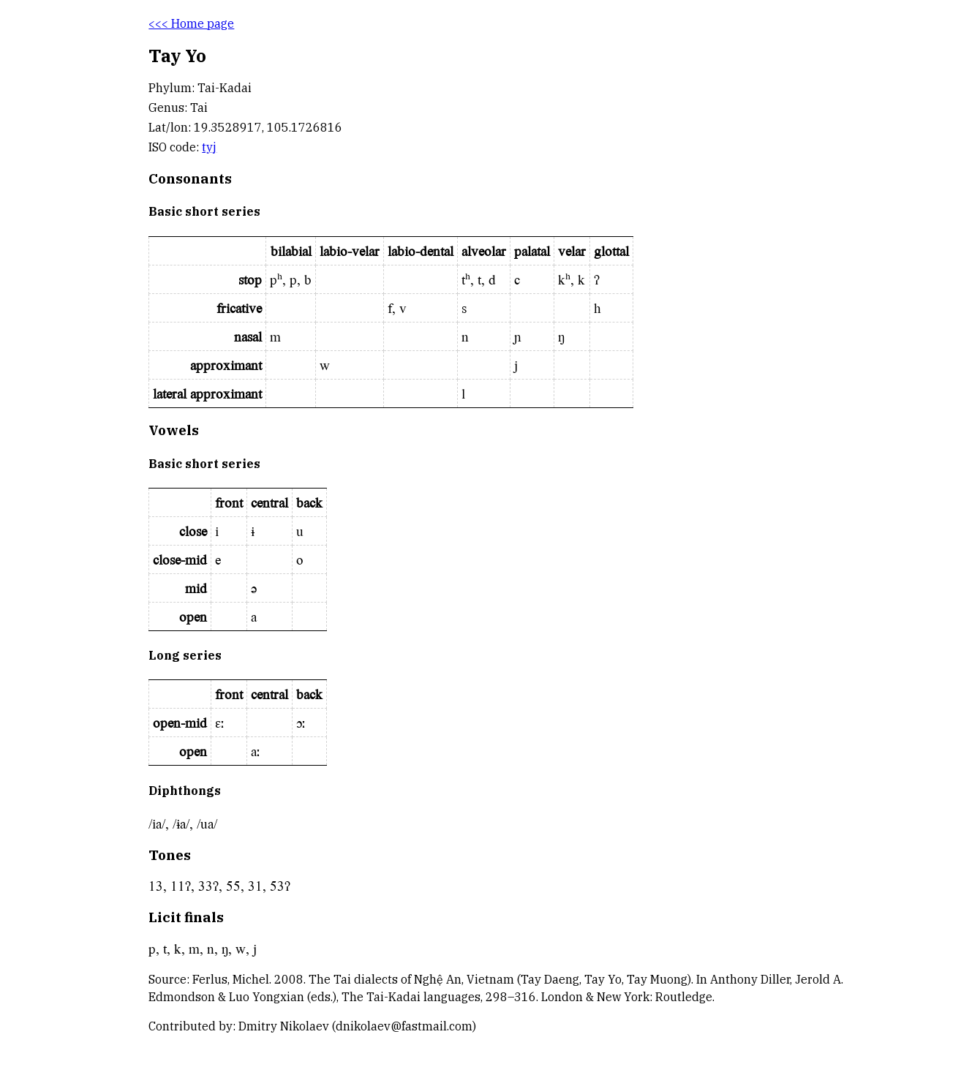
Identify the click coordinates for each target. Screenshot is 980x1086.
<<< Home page (191, 23)
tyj (209, 147)
